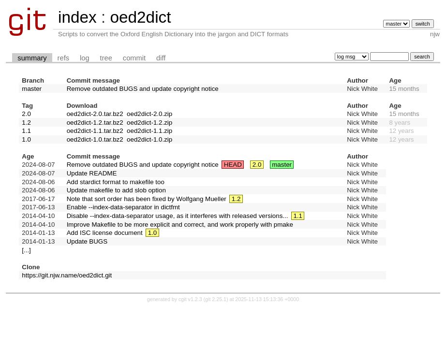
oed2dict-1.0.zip (149, 139)
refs (63, 58)
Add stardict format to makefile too (115, 182)
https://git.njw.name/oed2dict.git (67, 275)
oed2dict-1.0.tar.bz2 (95, 139)
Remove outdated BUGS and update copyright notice (143, 88)
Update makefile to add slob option (116, 190)
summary (31, 58)
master (32, 88)
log (84, 58)
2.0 (26, 113)
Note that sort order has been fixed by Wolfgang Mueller (146, 199)
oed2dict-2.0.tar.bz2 (95, 113)
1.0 (26, 139)
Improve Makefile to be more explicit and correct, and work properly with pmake (180, 224)
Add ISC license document (105, 232)
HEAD (233, 164)
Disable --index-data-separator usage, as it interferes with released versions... (177, 215)
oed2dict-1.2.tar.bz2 (95, 122)
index (77, 17)
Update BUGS (87, 241)
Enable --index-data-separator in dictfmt (123, 207)
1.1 (26, 130)
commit (134, 58)
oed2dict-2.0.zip (149, 113)
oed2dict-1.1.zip (149, 130)
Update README (92, 173)
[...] (26, 250)
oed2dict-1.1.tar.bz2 (95, 130)
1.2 (26, 122)
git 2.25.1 (215, 299)
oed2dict (140, 17)
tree (106, 58)
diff (160, 58)
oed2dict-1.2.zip (149, 122)
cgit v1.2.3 (190, 299)
